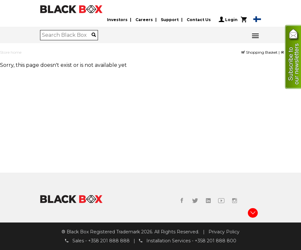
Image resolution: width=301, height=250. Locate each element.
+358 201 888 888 (109, 241)
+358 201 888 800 (215, 241)
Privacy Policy (224, 232)
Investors (117, 19)
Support (170, 19)
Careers (144, 19)
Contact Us (199, 19)
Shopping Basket (260, 52)
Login (228, 19)
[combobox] (67, 35)
